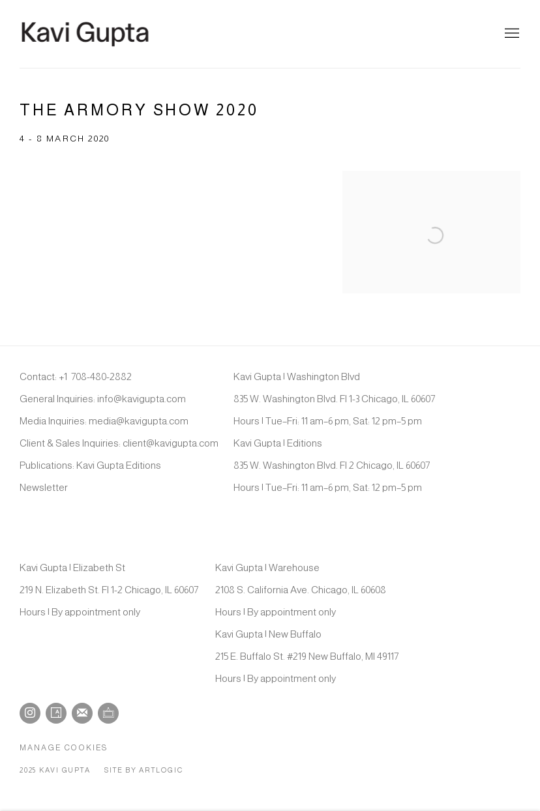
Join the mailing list (82, 713)
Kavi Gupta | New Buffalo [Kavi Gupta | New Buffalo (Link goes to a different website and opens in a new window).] (268, 634)
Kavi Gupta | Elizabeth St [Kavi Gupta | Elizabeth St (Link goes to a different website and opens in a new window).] (72, 567)
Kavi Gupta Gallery (85, 34)
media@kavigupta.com (138, 420)
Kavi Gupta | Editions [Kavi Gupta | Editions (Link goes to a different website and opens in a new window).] (277, 443)
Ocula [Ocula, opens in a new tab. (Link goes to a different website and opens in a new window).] (108, 713)
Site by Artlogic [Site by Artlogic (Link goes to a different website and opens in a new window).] (143, 770)
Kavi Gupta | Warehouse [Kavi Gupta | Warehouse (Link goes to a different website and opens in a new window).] (267, 567)
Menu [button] (510, 34)
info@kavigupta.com (141, 398)
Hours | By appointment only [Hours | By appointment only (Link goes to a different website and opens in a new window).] (80, 611)
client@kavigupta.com (170, 443)
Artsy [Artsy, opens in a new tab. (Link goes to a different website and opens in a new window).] (56, 713)
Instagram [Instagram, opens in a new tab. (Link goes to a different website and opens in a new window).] (30, 713)
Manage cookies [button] (64, 747)
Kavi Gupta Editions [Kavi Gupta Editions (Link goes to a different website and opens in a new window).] (118, 465)
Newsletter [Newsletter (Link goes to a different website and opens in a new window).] (44, 487)
